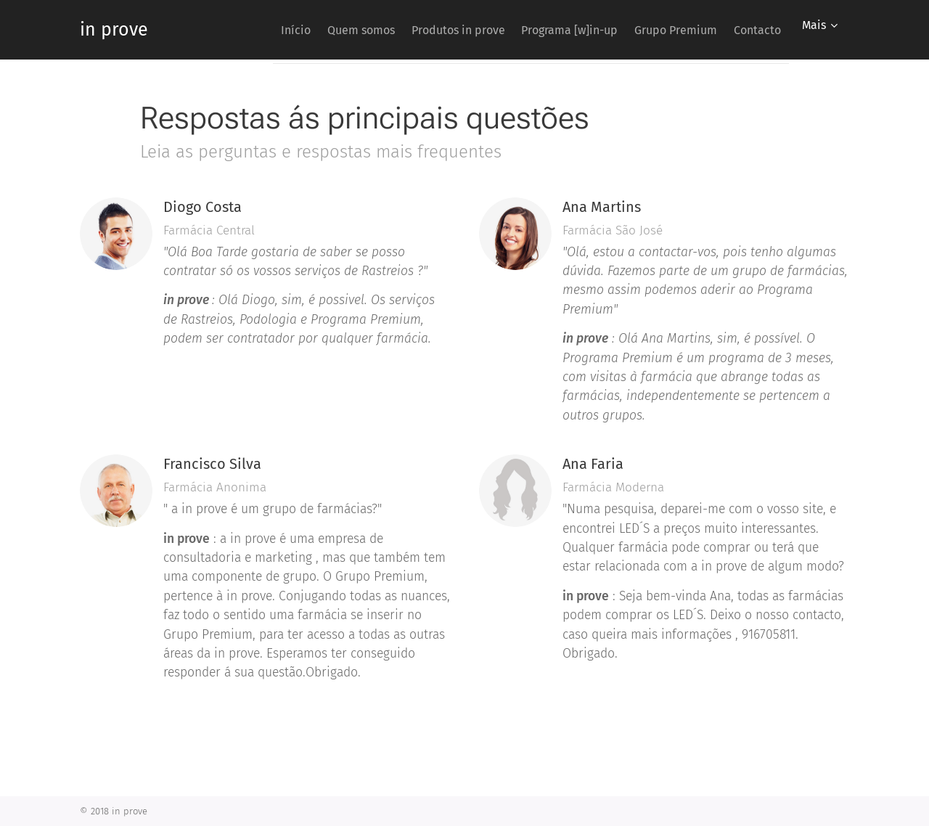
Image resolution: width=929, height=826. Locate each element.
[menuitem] (243, 30)
